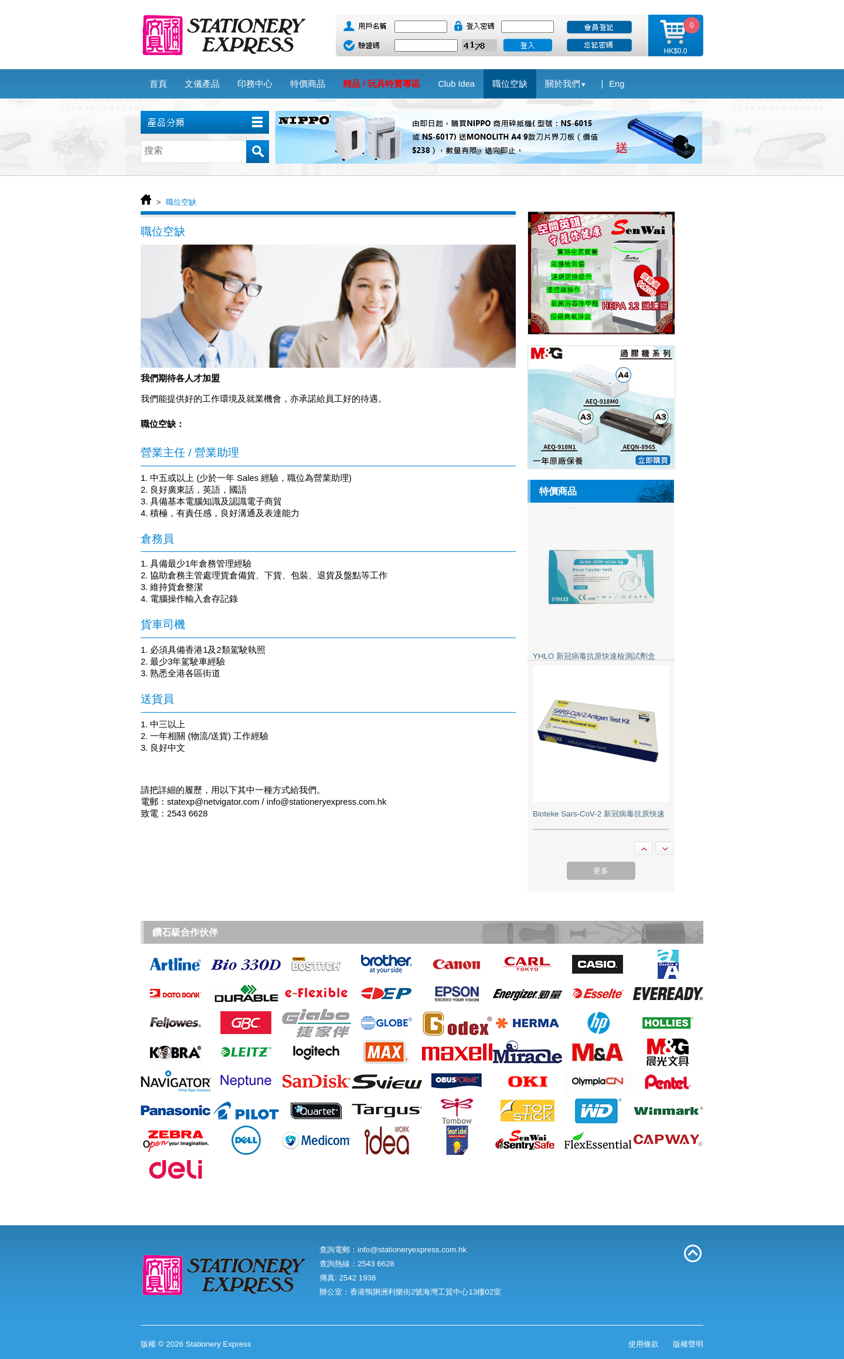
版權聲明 (688, 1344)
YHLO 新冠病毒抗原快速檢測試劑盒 (594, 656)
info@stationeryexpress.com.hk (412, 1249)
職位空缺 (181, 202)
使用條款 (643, 1344)
